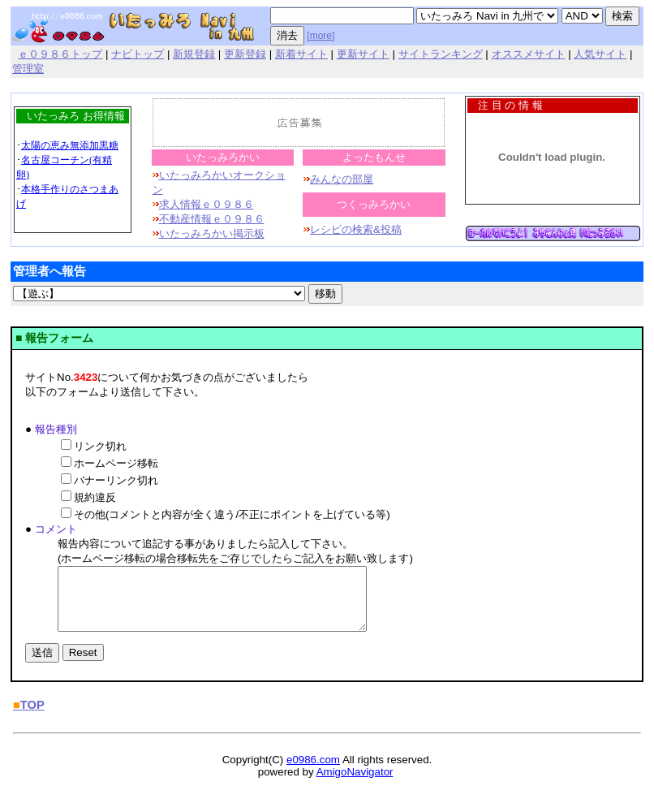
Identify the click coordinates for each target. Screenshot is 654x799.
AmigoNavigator (355, 784)
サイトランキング (440, 54)
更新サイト (363, 54)
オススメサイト (529, 54)
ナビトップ (137, 54)
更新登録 (245, 54)
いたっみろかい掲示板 (212, 233)
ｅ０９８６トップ (60, 54)
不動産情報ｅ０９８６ (212, 219)
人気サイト (600, 54)
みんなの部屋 (341, 179)
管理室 (28, 69)
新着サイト (301, 54)
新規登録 (194, 54)
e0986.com (313, 772)
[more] (320, 35)
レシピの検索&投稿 (356, 229)
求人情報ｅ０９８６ (206, 204)
